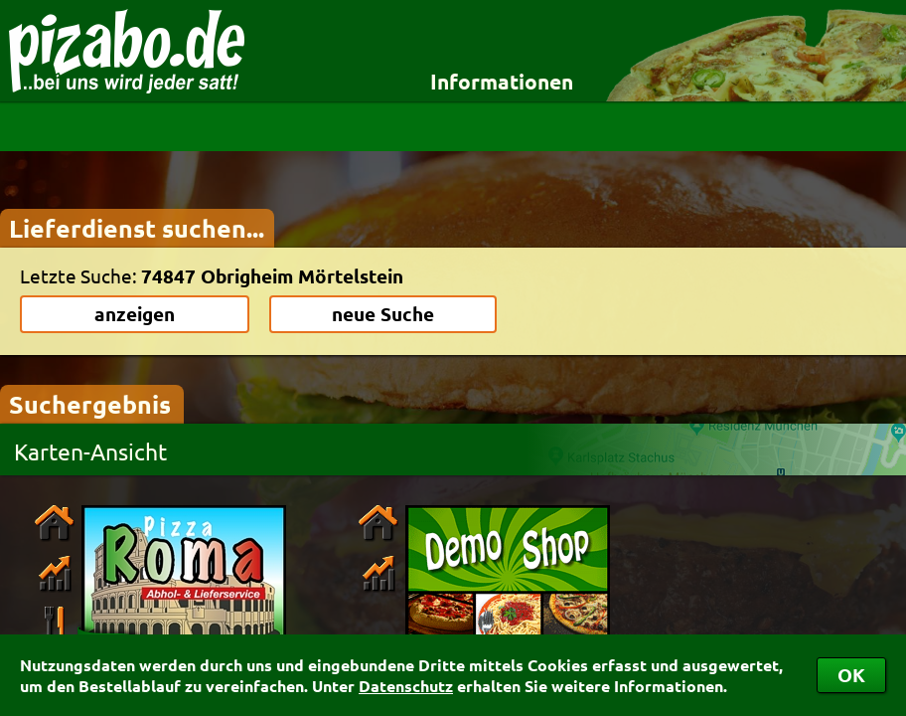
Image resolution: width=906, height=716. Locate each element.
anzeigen (134, 313)
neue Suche (383, 313)
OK (851, 674)
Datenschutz (406, 685)
